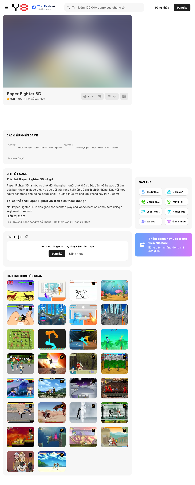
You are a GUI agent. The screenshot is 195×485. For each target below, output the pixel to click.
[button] (16, 216)
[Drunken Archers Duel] (114, 339)
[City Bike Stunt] (114, 314)
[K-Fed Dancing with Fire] (20, 461)
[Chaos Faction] (83, 388)
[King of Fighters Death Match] (52, 388)
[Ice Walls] (83, 412)
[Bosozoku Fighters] (114, 388)
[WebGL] (150, 221)
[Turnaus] (114, 363)
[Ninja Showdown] (114, 412)
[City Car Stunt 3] (52, 314)
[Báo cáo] (112, 96)
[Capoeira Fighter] (52, 461)
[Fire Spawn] (52, 412)
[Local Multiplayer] (150, 211)
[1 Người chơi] (150, 192)
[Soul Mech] (114, 437)
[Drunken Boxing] (83, 339)
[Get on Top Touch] (52, 339)
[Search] (68, 7)
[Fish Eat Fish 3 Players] (114, 290)
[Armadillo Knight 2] (52, 437)
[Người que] (176, 211)
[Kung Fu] (176, 201)
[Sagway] (20, 363)
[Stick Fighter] (83, 290)
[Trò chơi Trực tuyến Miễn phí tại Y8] (20, 7)
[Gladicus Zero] (52, 363)
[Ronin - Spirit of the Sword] (83, 363)
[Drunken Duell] (83, 314)
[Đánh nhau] (176, 221)
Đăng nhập (162, 7)
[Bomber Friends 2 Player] (20, 339)
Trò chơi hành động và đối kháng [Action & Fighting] (32, 221)
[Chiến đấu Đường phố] (150, 201)
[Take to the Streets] (20, 412)
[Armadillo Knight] (20, 437)
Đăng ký (182, 7)
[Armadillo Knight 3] (83, 437)
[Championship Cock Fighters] (20, 290)
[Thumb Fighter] (20, 314)
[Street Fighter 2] (20, 388)
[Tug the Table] (52, 290)
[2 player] (176, 192)
